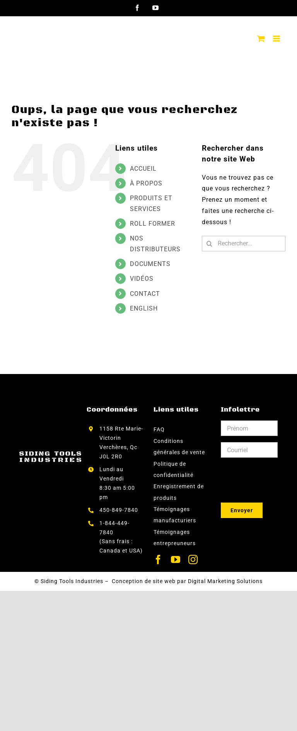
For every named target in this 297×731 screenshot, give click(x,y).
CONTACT (145, 293)
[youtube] (176, 559)
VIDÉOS (142, 278)
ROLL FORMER (152, 223)
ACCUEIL (143, 168)
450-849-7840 (118, 510)
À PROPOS (146, 183)
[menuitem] (160, 308)
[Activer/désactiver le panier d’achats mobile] (261, 38)
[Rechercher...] (243, 243)
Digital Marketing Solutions (225, 581)
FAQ (159, 429)
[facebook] (158, 559)
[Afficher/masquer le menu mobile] (277, 38)
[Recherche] (209, 243)
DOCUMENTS (150, 264)
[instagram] (193, 559)
